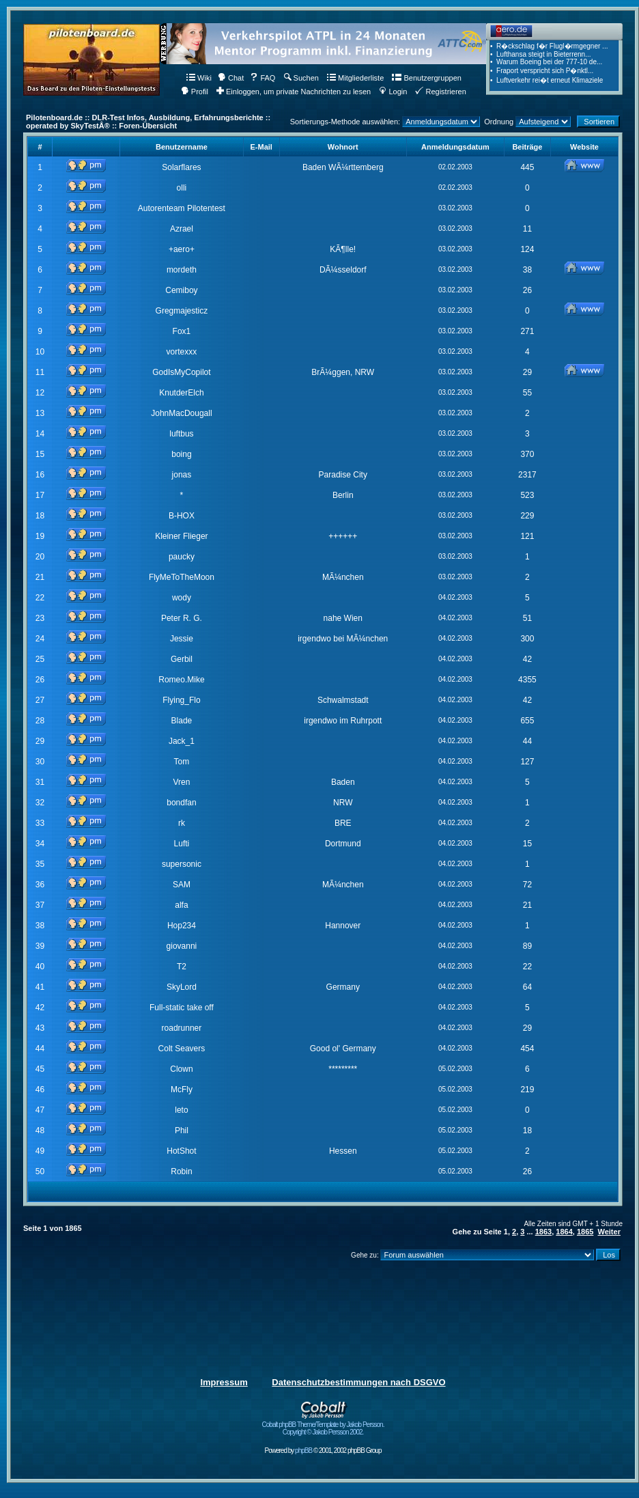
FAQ (262, 78)
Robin (181, 1171)
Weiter (609, 1231)
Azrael (181, 229)
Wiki (199, 78)
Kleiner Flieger (181, 536)
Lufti (182, 843)
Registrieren (440, 91)
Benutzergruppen (426, 78)
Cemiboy (181, 290)
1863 (543, 1231)
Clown (181, 1069)
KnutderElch (181, 393)
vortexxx (182, 352)
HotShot (181, 1151)
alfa (181, 905)
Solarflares (181, 167)
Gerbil (182, 659)
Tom (182, 761)
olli (182, 188)
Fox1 (182, 331)
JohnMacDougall (181, 413)
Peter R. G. (181, 618)
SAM (181, 884)
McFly (182, 1089)
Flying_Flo (181, 700)
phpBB (303, 1450)
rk (181, 823)
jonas (182, 475)
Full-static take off (182, 1007)
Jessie (181, 638)
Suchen (301, 78)
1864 (564, 1231)
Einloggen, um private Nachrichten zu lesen (293, 91)
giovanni (182, 946)
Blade (182, 720)
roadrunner (182, 1028)
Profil (194, 91)
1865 (585, 1231)
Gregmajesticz (182, 311)
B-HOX (182, 516)
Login (393, 91)
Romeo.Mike (181, 679)
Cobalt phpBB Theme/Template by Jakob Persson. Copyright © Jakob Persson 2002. (323, 1425)
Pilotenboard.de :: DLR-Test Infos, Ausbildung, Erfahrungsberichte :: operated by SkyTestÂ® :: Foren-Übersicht (148, 121)
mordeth (182, 270)
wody (181, 597)
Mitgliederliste (355, 78)
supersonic (181, 864)
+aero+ (182, 249)
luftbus (181, 434)
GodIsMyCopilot (181, 372)
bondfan (181, 802)
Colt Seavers (181, 1048)
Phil (181, 1130)
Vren (181, 782)
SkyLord (182, 987)
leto (181, 1110)
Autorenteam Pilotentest (181, 208)
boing (181, 454)
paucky (182, 556)
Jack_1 (182, 741)
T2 (181, 966)
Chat (231, 78)
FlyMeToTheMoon (181, 577)
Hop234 (181, 925)
